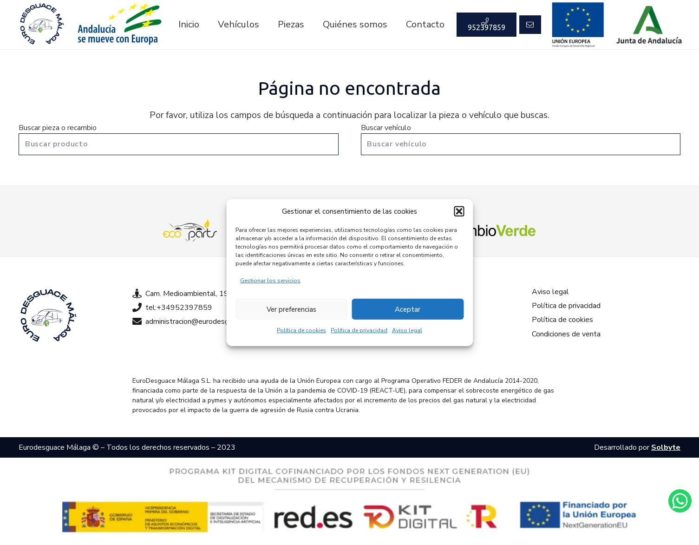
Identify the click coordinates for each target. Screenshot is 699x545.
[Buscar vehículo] (521, 144)
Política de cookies (301, 330)
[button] (459, 211)
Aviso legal (407, 330)
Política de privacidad (359, 330)
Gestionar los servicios (270, 280)
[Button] (530, 24)
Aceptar (407, 309)
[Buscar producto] (179, 144)
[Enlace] (42, 24)
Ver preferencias (291, 309)
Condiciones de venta (566, 334)
